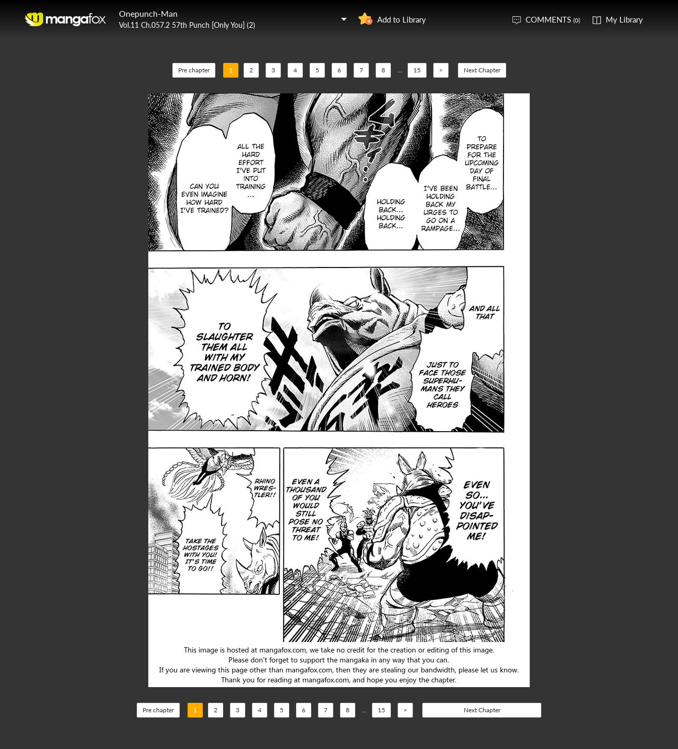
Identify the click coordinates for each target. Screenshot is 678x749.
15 (417, 70)
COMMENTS (553, 19)
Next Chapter (482, 70)
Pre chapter (194, 70)
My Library (624, 19)
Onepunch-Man (148, 13)
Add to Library (401, 19)
